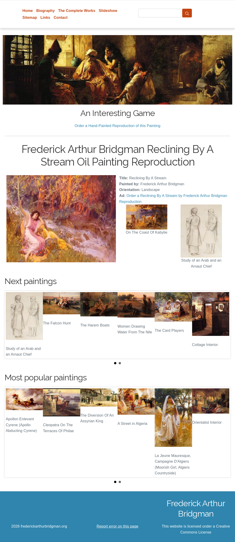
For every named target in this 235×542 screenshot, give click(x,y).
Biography (45, 11)
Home (27, 11)
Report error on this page (117, 526)
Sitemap (29, 17)
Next (223, 325)
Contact (61, 17)
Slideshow (108, 11)
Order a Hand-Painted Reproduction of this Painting (117, 126)
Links (45, 17)
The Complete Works (76, 11)
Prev (11, 325)
